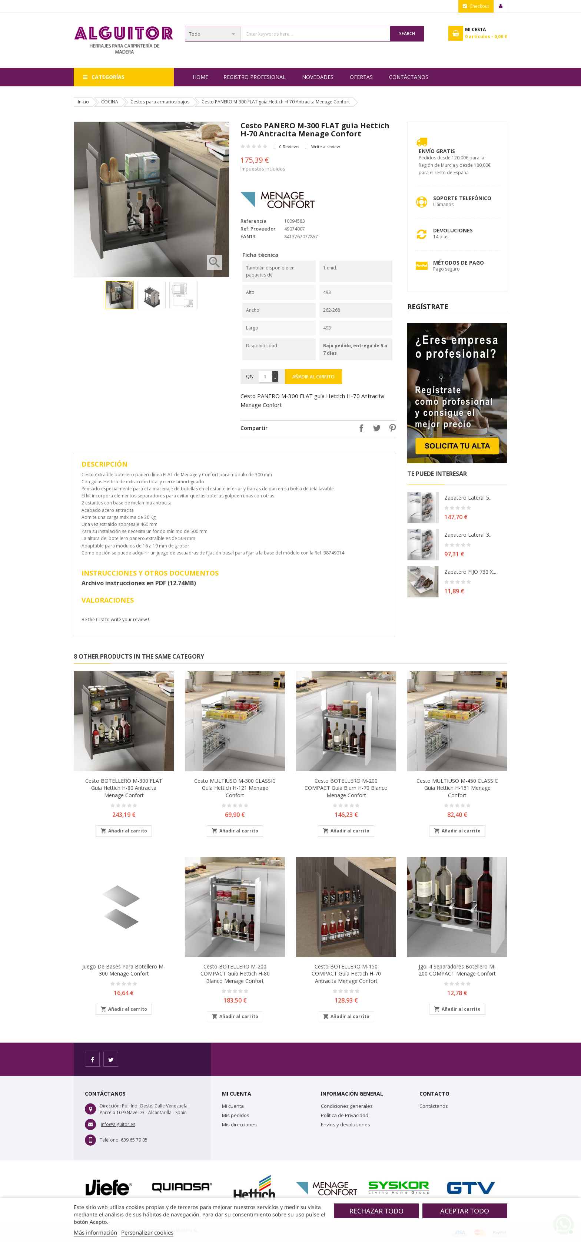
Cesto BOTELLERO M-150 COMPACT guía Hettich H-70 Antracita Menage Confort (346, 974)
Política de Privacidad (344, 1115)
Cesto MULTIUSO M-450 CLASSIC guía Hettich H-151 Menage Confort (457, 788)
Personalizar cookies (147, 1232)
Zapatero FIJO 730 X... (470, 571)
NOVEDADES (317, 76)
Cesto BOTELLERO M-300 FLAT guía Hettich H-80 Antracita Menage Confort (123, 788)
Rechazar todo (376, 1210)
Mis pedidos (235, 1115)
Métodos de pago (458, 262)
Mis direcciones (239, 1124)
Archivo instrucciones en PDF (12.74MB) (139, 583)
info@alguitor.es (118, 1124)
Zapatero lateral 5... (468, 497)
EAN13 (247, 236)
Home (200, 76)
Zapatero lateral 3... (468, 534)
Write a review (325, 146)
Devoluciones (453, 230)
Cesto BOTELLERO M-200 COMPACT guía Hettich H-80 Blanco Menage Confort (235, 974)
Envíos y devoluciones (345, 1124)
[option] (120, 295)
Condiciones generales (347, 1106)
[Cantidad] (265, 376)
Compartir (359, 428)
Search (407, 33)
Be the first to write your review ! (115, 619)
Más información (95, 1232)
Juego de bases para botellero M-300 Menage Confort (123, 970)
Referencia (253, 221)
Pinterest (390, 428)
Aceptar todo (464, 1210)
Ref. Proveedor (258, 228)
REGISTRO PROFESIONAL (254, 76)
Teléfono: (110, 1140)
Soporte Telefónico (462, 198)
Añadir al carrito (313, 377)
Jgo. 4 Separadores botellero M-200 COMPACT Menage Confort (457, 970)
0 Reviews (289, 146)
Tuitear (375, 428)
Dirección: (110, 1106)
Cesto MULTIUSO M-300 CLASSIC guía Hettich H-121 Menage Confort (235, 788)
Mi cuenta (233, 1106)
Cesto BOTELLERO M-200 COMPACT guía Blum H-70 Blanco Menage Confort (346, 788)
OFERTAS (361, 76)
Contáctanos (408, 76)
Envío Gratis (437, 151)
